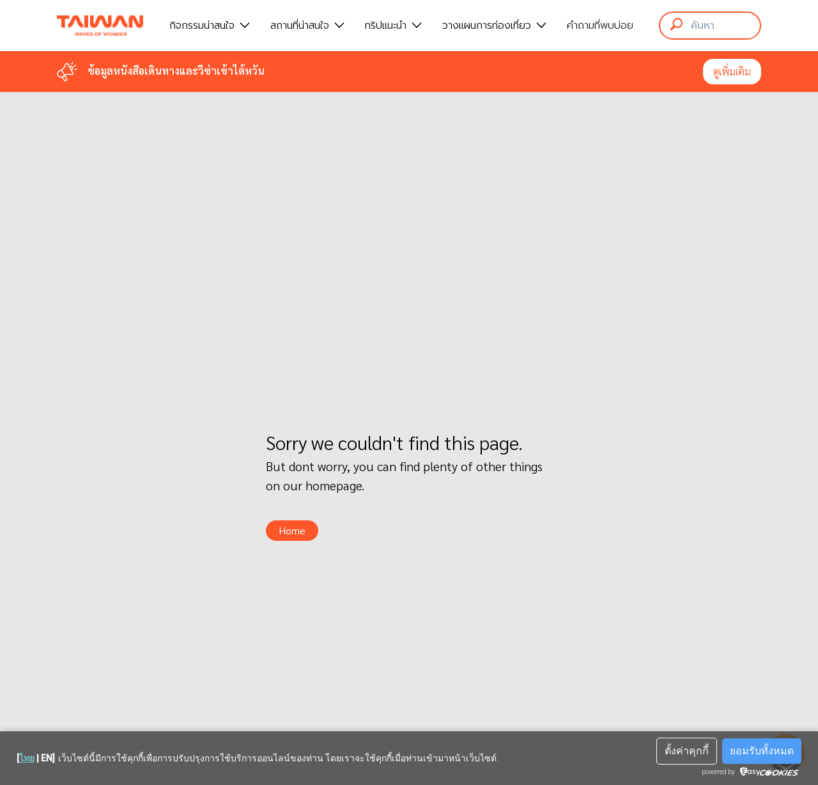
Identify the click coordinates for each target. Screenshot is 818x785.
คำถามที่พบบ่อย (600, 25)
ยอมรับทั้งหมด (762, 751)
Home (292, 530)
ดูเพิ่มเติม (732, 71)
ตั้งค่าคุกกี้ (687, 751)
